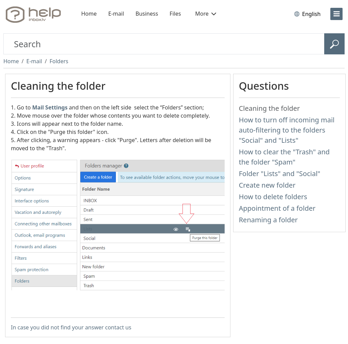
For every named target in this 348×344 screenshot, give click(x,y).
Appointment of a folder (277, 208)
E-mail (116, 13)
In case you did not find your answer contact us (71, 327)
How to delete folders (273, 196)
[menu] (336, 14)
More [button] (205, 13)
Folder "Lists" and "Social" (279, 173)
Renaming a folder (268, 219)
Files (175, 13)
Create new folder (267, 185)
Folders (59, 61)
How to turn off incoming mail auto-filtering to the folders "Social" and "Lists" (287, 130)
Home (89, 13)
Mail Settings (50, 107)
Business (147, 13)
